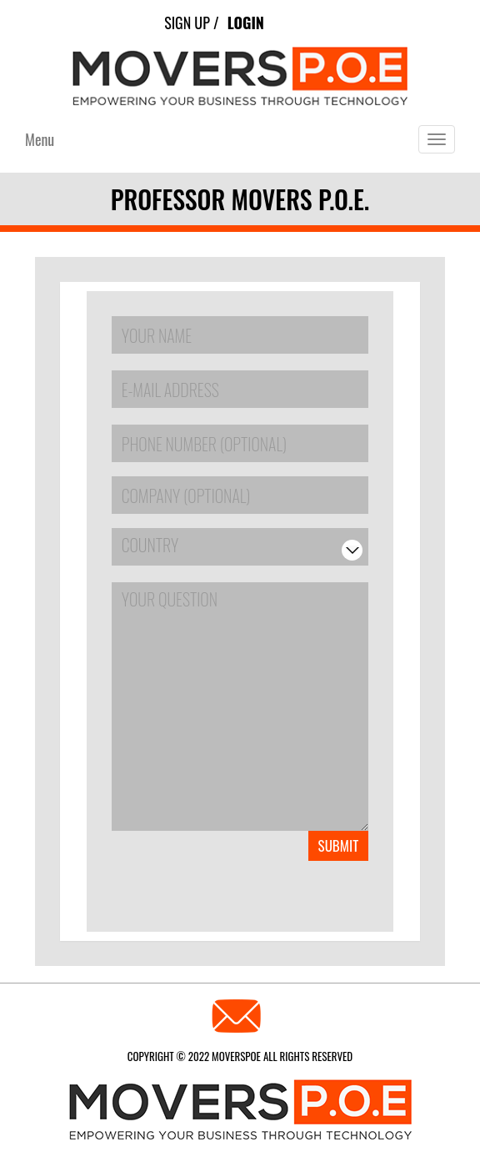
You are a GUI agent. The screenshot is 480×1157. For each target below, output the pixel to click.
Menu (39, 139)
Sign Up (187, 22)
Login (246, 22)
